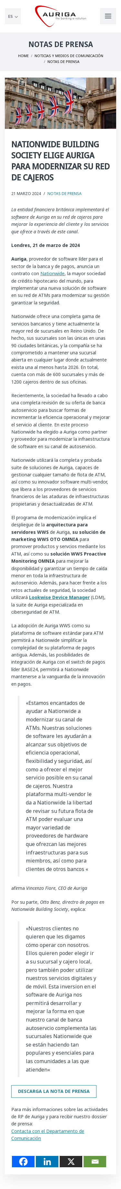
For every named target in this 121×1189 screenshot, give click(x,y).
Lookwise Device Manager (59, 597)
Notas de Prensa (64, 193)
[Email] (95, 1161)
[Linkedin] (47, 1161)
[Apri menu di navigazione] (108, 16)
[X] (71, 1161)
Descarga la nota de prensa (54, 1091)
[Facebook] (23, 1161)
